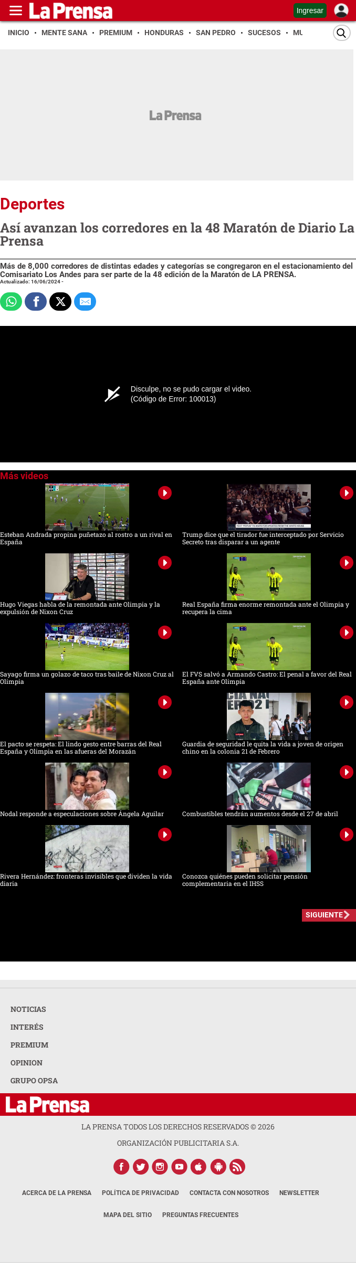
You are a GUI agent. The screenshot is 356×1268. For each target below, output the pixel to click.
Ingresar (310, 10)
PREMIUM (29, 1045)
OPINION (27, 1063)
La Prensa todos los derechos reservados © (178, 1127)
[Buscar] (342, 33)
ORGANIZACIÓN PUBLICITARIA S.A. (178, 1143)
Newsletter (299, 1193)
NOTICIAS (28, 1009)
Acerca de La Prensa (56, 1193)
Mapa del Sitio (127, 1215)
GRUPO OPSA (34, 1080)
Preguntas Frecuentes (200, 1215)
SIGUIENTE (324, 915)
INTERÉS (27, 1027)
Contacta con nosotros (229, 1193)
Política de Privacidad (140, 1193)
